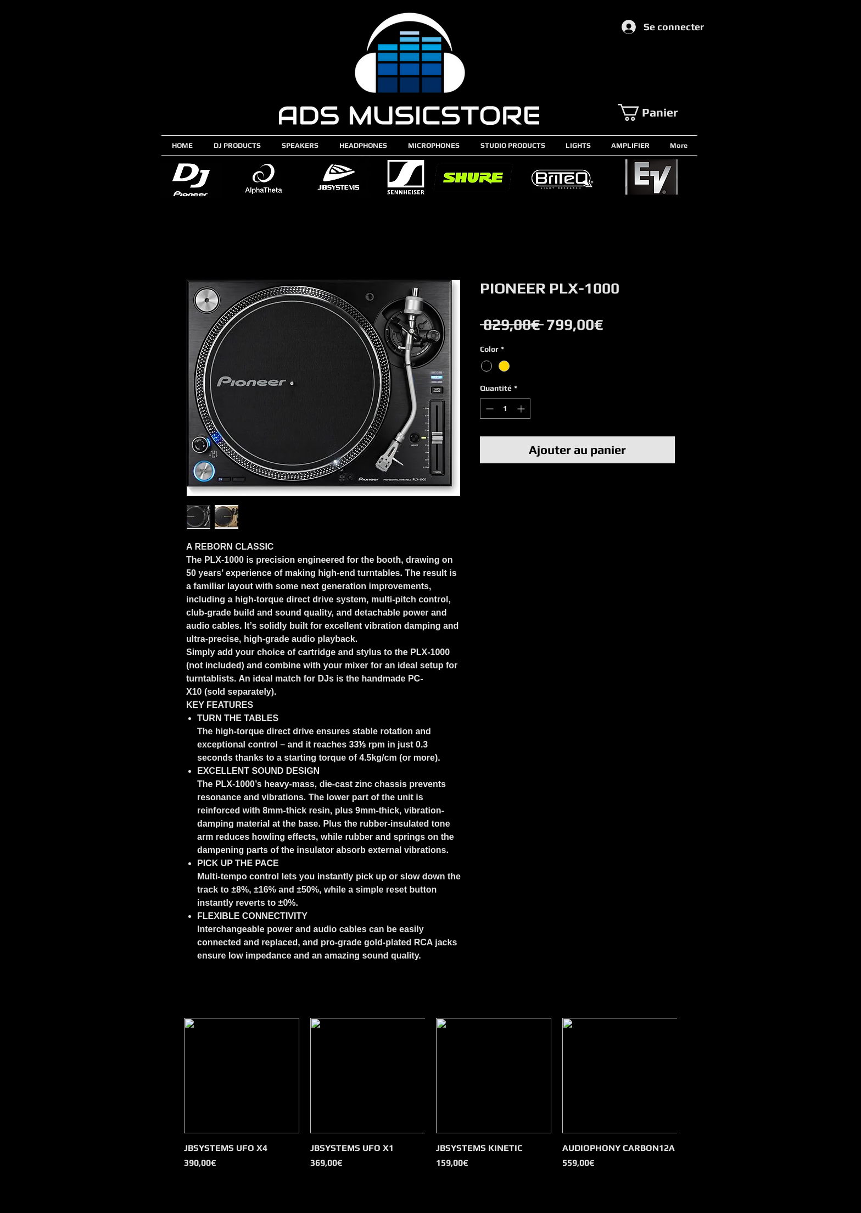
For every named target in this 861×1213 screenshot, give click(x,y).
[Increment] (522, 408)
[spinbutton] (505, 408)
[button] (657, 112)
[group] (430, 1100)
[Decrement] (488, 408)
